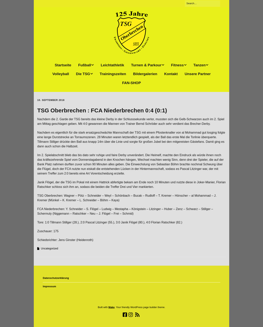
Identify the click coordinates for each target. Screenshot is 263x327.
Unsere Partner (198, 74)
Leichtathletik (112, 65)
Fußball (84, 65)
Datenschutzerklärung (56, 278)
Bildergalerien (145, 74)
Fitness (177, 65)
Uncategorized (49, 248)
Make (111, 307)
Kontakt (171, 74)
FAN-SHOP (131, 83)
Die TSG (83, 74)
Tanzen (199, 65)
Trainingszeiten (113, 74)
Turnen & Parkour (146, 65)
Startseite (63, 65)
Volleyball (60, 74)
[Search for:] (202, 3)
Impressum (49, 286)
